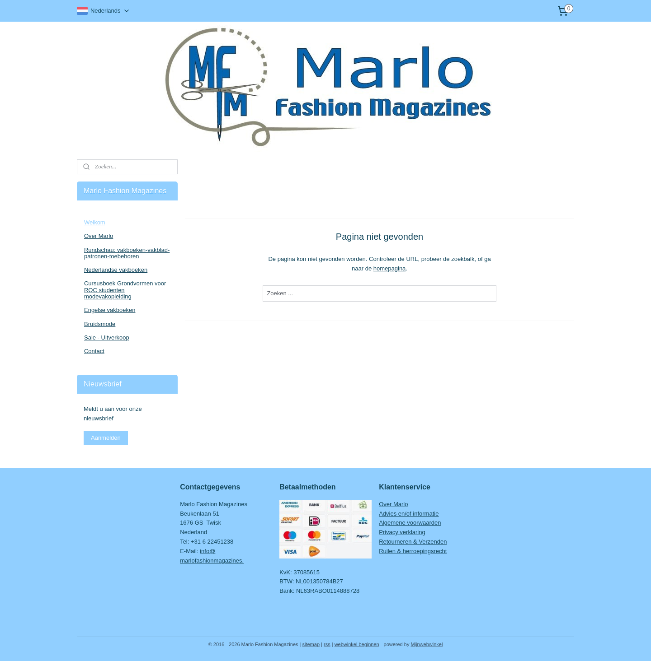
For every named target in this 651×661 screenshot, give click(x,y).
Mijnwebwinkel (426, 644)
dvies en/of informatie (411, 513)
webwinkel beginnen (357, 644)
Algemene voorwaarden (410, 522)
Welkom (94, 222)
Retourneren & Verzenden (413, 541)
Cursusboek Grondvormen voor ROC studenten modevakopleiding (125, 290)
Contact (94, 351)
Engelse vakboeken (109, 310)
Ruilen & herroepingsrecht (413, 551)
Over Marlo (98, 236)
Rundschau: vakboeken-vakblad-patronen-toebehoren (127, 253)
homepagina (389, 268)
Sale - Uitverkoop (106, 337)
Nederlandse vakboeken (115, 269)
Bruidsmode (99, 324)
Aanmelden (106, 437)
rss (327, 644)
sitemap (311, 644)
